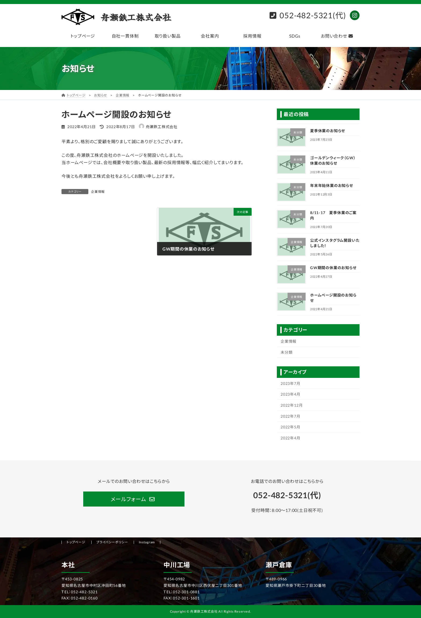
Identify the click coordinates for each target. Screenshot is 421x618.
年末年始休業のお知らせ (331, 185)
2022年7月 (290, 416)
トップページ (76, 542)
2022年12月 (292, 405)
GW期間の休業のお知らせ (333, 267)
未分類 (286, 352)
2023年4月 (290, 394)
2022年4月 (290, 438)
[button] (133, 499)
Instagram (147, 542)
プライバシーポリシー (112, 542)
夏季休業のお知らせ (327, 130)
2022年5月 (290, 427)
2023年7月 (290, 383)
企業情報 (98, 192)
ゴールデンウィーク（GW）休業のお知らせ (332, 160)
